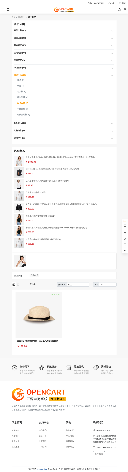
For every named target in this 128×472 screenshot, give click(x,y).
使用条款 (15, 430)
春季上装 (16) (20, 30)
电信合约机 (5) (23, 114)
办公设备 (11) (20, 67)
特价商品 (70, 447)
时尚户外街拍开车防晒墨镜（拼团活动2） (44, 239)
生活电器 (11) (20, 53)
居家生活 (21, 17)
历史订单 (43, 436)
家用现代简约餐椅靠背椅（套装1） (41, 216)
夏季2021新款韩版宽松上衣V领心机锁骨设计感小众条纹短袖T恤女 (39, 341)
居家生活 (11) (20, 75)
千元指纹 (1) (22, 109)
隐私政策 (15, 447)
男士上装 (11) (20, 38)
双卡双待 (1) (22, 103)
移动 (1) (20, 80)
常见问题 (70, 436)
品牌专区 (70, 430)
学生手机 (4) (22, 97)
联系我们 (99, 454)
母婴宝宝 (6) (19, 60)
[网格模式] (14, 284)
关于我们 (15, 436)
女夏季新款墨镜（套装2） (37, 192)
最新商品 (70, 441)
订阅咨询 (43, 447)
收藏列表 (43, 441)
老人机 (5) (21, 91)
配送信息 (15, 441)
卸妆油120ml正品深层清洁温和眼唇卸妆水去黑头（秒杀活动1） (53, 169)
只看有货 (34, 275)
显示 (96, 284)
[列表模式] (18, 284)
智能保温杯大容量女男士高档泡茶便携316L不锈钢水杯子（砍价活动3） (57, 228)
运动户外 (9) (19, 138)
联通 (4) (20, 86)
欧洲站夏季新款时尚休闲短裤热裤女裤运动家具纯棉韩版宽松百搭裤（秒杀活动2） (61, 157)
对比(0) (33, 284)
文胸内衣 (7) (19, 130)
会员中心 (43, 430)
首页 (13, 17)
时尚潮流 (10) (20, 45)
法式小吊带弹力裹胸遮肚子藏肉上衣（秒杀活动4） (48, 181)
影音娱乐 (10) (20, 123)
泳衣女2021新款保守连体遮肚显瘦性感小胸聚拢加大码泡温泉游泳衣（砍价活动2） (62, 204)
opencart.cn (42, 469)
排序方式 (61, 284)
